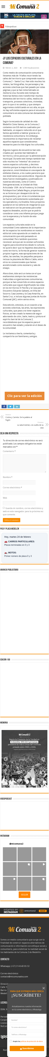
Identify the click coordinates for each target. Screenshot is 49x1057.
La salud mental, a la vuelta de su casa (30, 425)
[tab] (16, 785)
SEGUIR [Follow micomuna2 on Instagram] (24, 894)
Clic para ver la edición (24, 396)
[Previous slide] (6, 759)
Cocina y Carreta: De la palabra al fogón (18, 417)
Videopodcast (10, 26)
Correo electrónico (12, 487)
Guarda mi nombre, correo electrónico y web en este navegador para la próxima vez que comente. (23, 511)
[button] (10, 854)
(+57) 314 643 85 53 (20, 966)
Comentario (9, 451)
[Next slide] (43, 759)
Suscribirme (25, 1048)
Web (5, 498)
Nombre (7, 477)
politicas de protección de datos (32, 1041)
